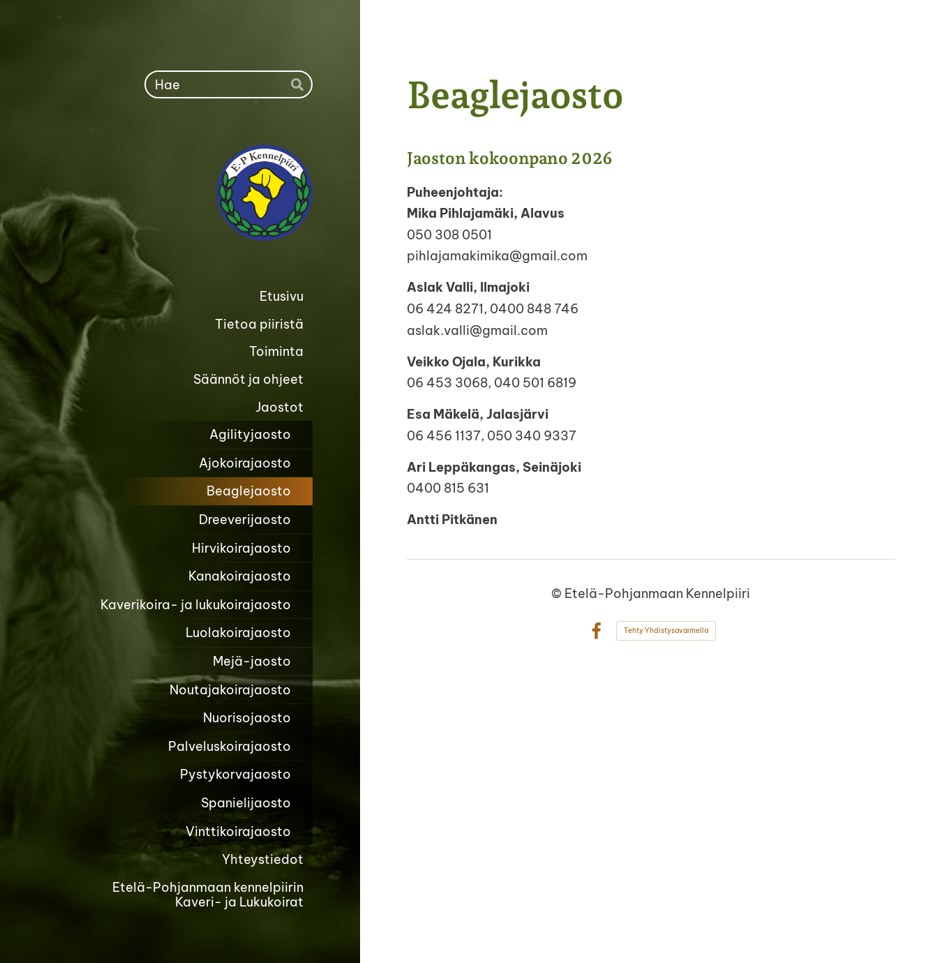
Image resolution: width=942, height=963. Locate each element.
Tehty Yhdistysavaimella (666, 630)
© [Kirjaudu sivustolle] (558, 593)
